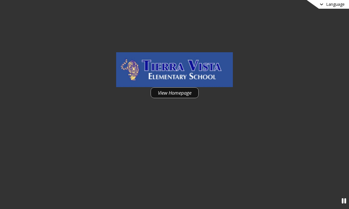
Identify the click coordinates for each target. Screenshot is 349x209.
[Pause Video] (344, 201)
